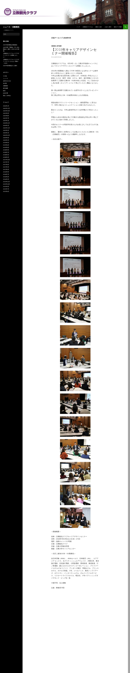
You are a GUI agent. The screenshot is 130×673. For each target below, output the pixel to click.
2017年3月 (6, 169)
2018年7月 (6, 152)
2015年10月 (6, 184)
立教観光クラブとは (88, 26)
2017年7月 (6, 162)
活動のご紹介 (98, 26)
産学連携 (59, 46)
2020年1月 (6, 140)
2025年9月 (6, 113)
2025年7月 (6, 118)
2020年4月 (6, 137)
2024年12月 (6, 123)
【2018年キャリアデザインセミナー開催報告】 (74, 51)
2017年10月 (6, 159)
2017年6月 (6, 164)
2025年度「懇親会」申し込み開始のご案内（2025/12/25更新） (11, 49)
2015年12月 (6, 181)
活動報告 (53, 46)
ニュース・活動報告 (11, 27)
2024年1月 (6, 125)
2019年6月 (6, 145)
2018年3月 (6, 157)
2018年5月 (6, 155)
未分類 (5, 83)
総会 (4, 90)
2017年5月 (6, 167)
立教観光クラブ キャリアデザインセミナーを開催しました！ (11, 55)
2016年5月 (6, 179)
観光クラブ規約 (118, 26)
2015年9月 (6, 186)
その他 (5, 76)
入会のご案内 (108, 26)
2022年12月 (6, 135)
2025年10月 (6, 111)
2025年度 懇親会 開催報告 (10, 45)
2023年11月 (6, 128)
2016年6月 (6, 176)
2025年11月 (6, 108)
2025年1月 (6, 120)
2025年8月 (6, 115)
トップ (78, 26)
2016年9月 (6, 172)
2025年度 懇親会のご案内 (10, 65)
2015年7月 (6, 189)
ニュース (5, 78)
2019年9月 (6, 142)
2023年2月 (6, 130)
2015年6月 (6, 191)
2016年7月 (6, 174)
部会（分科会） (7, 95)
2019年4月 (6, 147)
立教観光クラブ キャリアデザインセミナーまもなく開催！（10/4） (11, 61)
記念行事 (5, 93)
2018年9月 (6, 150)
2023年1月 (6, 133)
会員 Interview (7, 81)
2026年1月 (6, 106)
